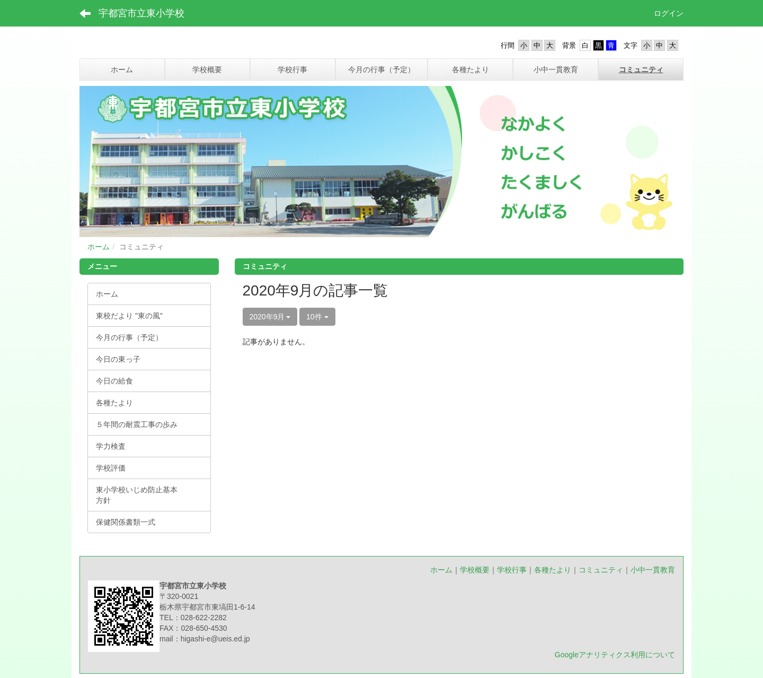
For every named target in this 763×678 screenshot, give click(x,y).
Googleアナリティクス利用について (615, 654)
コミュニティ (601, 570)
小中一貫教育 (653, 570)
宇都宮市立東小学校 (141, 13)
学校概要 (475, 570)
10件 (317, 316)
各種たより (552, 570)
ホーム (98, 246)
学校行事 (512, 570)
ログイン (669, 13)
